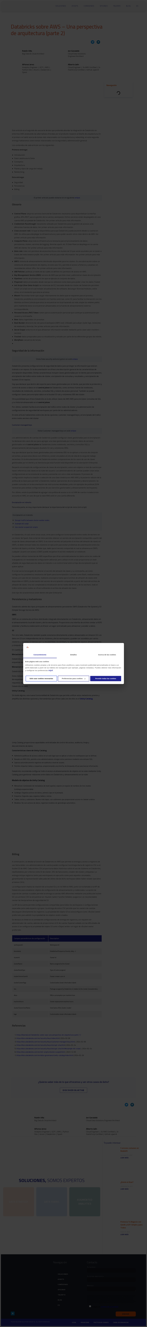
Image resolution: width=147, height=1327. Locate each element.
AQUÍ (50, 670)
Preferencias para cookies (73, 678)
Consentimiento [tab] (39, 655)
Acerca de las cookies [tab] (107, 655)
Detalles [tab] (73, 655)
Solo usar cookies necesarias (41, 678)
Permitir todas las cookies (105, 678)
